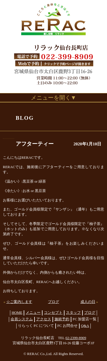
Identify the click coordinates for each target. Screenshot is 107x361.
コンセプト (53, 313)
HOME (17, 313)
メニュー (33, 313)
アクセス (43, 319)
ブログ (53, 302)
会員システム (22, 319)
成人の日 (87, 302)
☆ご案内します (19, 302)
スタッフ (73, 313)
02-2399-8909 (75, 338)
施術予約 (61, 319)
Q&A (85, 326)
